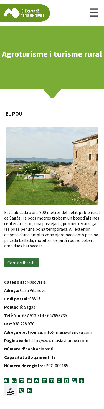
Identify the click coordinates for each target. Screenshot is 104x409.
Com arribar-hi (21, 263)
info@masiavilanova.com (68, 332)
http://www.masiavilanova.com (58, 340)
